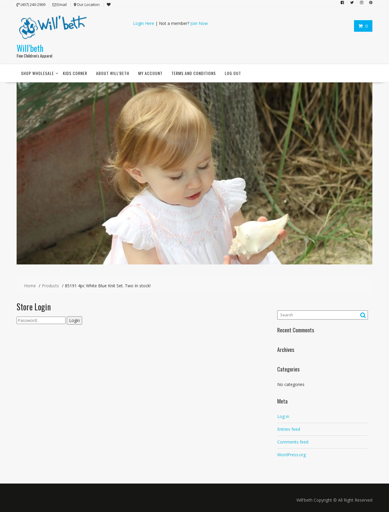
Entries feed (288, 429)
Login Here (143, 23)
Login (74, 320)
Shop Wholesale (37, 73)
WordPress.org (291, 454)
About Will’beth (112, 73)
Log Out (233, 73)
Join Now (199, 23)
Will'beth (30, 48)
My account (150, 73)
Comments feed (292, 441)
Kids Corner (75, 73)
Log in (283, 416)
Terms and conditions (193, 73)
